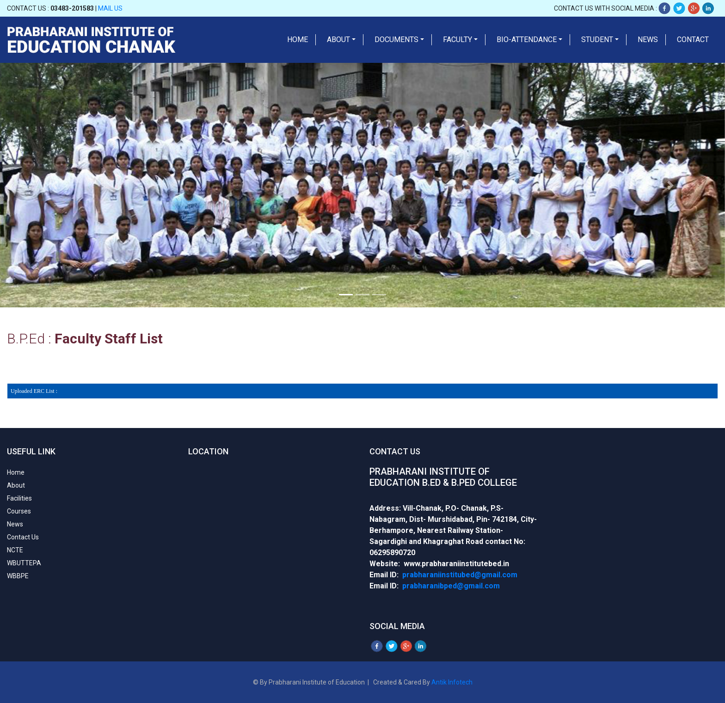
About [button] (338, 39)
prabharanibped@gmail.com (451, 585)
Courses (19, 511)
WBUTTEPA (24, 563)
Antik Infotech (452, 682)
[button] (54, 185)
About (16, 485)
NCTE (15, 550)
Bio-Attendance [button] (527, 39)
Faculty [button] (457, 39)
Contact (693, 39)
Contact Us (23, 537)
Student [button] (597, 39)
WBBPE (18, 576)
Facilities (19, 498)
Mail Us (110, 8)
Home (297, 39)
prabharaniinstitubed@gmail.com (459, 574)
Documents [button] (396, 39)
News (648, 39)
